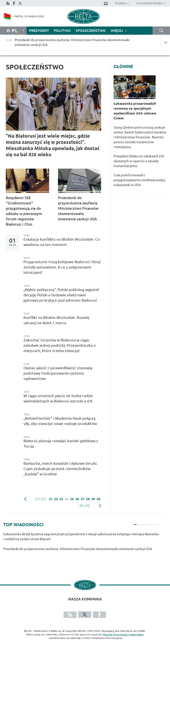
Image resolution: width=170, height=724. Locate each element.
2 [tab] (138, 522)
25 (72, 499)
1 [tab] (135, 522)
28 (88, 499)
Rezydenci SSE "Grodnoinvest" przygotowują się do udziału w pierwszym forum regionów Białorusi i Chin (24, 211)
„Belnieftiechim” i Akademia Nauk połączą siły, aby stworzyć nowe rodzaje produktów (60, 421)
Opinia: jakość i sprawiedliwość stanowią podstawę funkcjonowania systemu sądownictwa (57, 373)
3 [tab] (142, 522)
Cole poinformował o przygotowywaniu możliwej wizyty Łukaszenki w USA (139, 180)
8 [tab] (158, 522)
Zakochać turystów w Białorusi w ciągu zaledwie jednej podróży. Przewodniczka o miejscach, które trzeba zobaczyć (59, 345)
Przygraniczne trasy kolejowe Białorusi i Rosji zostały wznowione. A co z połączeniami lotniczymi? (61, 267)
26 (77, 499)
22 (56, 499)
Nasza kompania (85, 599)
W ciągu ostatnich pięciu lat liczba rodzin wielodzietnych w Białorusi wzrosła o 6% (58, 398)
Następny (100, 505)
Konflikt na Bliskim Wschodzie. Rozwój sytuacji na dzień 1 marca (56, 320)
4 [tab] (145, 522)
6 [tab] (152, 522)
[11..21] (40, 499)
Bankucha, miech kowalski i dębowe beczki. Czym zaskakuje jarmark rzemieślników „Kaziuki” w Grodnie (60, 468)
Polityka (62, 30)
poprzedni (25, 499)
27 (82, 499)
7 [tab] (155, 522)
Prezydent (39, 30)
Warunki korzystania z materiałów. (123, 634)
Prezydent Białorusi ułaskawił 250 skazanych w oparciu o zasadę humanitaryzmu (139, 161)
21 (50, 499)
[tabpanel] (81, 544)
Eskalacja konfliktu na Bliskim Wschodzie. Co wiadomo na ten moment (61, 242)
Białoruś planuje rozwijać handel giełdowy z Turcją (60, 443)
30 (98, 499)
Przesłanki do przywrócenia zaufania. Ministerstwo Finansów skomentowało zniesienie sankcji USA (78, 208)
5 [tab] (148, 522)
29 (93, 499)
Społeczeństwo (91, 30)
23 (61, 499)
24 (66, 499)
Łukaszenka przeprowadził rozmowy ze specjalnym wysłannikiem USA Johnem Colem (135, 111)
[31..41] (85, 505)
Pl (15, 30)
